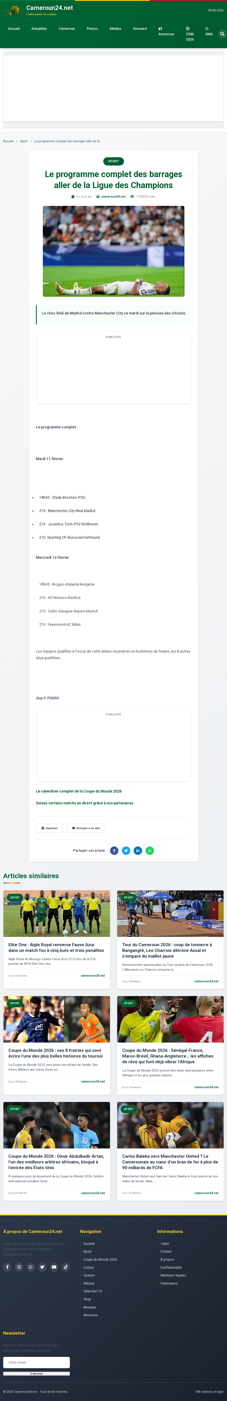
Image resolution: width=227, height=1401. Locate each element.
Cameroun (67, 29)
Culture (88, 1268)
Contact (166, 1251)
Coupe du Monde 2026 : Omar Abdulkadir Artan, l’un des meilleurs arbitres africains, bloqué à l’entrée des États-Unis (56, 1162)
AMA (209, 31)
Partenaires (169, 1283)
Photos (92, 29)
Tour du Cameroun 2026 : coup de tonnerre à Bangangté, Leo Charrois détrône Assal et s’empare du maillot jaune (167, 950)
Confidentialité (171, 1268)
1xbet (164, 1244)
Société (89, 1244)
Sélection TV (92, 1291)
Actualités (39, 29)
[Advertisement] (113, 88)
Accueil (14, 29)
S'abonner (36, 1373)
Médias (115, 29)
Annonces (166, 31)
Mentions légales (173, 1275)
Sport (24, 141)
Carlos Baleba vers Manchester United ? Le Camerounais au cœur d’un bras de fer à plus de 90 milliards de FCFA (170, 1162)
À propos (167, 1259)
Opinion (89, 1275)
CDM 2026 (190, 34)
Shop (87, 1299)
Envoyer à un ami (86, 828)
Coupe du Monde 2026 (100, 1259)
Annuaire (140, 29)
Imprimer (49, 828)
